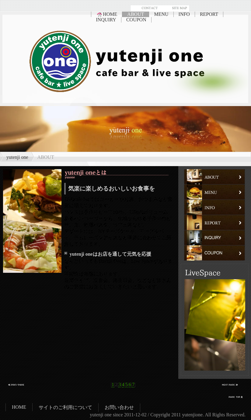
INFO (184, 14)
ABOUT (135, 14)
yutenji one (17, 157)
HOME (106, 14)
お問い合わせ (119, 407)
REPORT (209, 14)
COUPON (136, 19)
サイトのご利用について (65, 407)
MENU (161, 14)
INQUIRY (106, 19)
